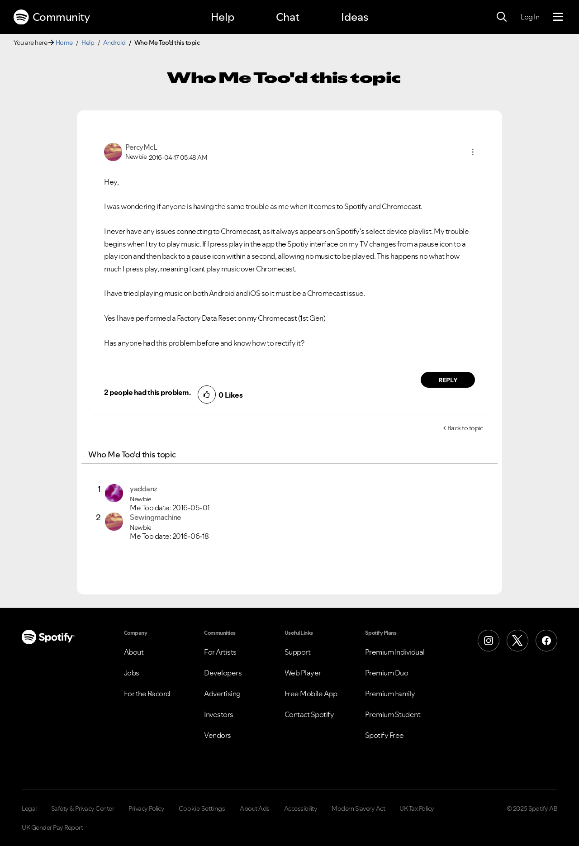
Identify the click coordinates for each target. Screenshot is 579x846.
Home (64, 42)
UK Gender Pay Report (52, 827)
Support (298, 652)
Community (52, 17)
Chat (287, 17)
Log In (530, 17)
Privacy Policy (146, 808)
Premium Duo (386, 673)
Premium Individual (395, 652)
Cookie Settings (202, 808)
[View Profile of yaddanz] (143, 489)
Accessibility (301, 808)
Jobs (131, 673)
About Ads (255, 808)
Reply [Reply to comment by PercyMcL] (448, 380)
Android (114, 42)
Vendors (217, 735)
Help (222, 17)
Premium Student (393, 714)
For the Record (147, 694)
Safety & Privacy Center (82, 808)
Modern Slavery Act (358, 808)
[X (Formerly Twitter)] (517, 640)
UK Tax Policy (416, 808)
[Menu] (558, 17)
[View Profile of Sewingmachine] (155, 517)
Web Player (303, 673)
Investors (218, 714)
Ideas (354, 17)
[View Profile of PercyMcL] (141, 147)
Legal (29, 808)
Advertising (222, 694)
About (134, 652)
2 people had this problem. (147, 392)
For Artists (220, 652)
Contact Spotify (309, 714)
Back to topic (465, 428)
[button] (472, 152)
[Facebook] (546, 640)
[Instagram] (488, 640)
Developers (223, 673)
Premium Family (390, 694)
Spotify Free (384, 735)
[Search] (501, 17)
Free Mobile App (311, 694)
